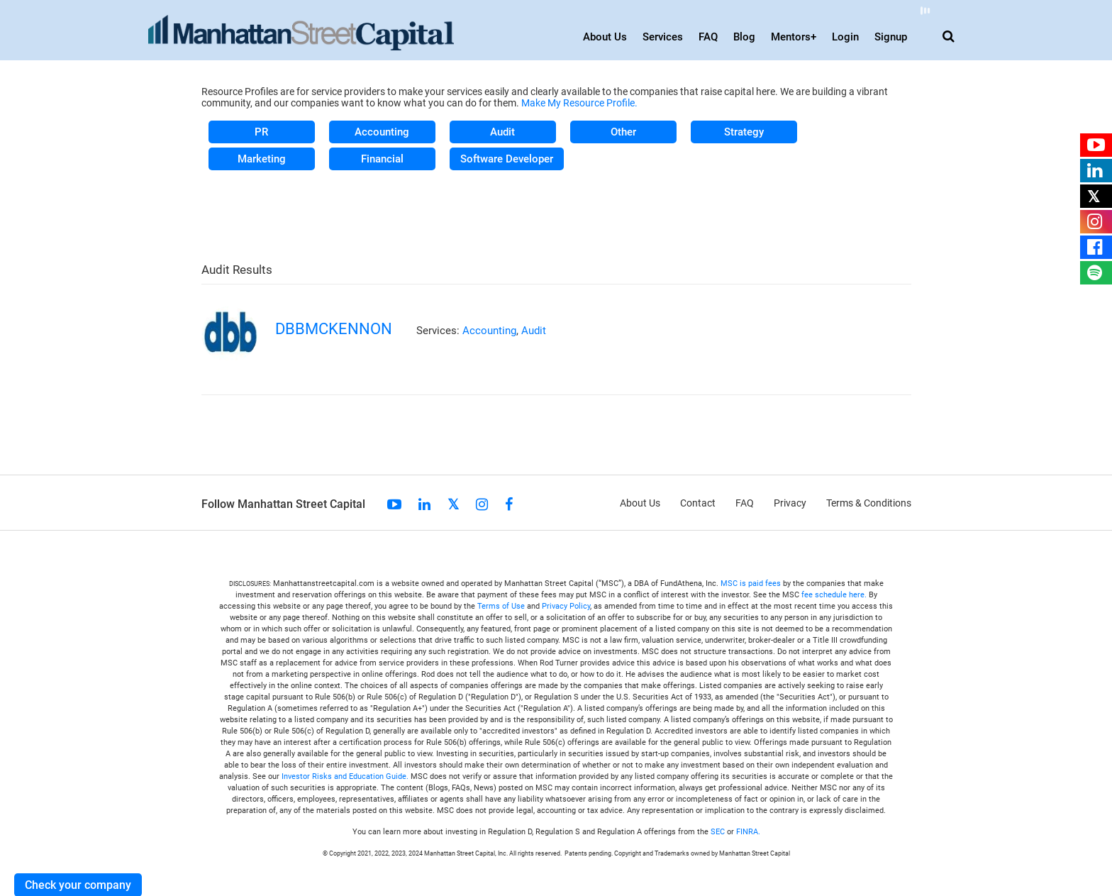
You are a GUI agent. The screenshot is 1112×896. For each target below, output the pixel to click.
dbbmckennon (333, 329)
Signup (890, 37)
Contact (698, 503)
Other (623, 132)
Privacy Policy (566, 606)
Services (663, 37)
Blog (744, 37)
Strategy (744, 132)
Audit (502, 132)
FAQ (708, 37)
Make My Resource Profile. (579, 103)
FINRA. (748, 831)
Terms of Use (501, 606)
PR (261, 132)
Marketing (262, 159)
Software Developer (506, 159)
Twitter (453, 504)
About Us (605, 37)
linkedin (424, 504)
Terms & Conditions (868, 503)
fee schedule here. (834, 594)
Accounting (382, 132)
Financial (382, 159)
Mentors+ (793, 37)
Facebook (509, 504)
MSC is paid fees (751, 583)
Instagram (482, 504)
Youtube (394, 504)
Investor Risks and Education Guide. (345, 776)
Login (845, 37)
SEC (719, 831)
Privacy (790, 503)
